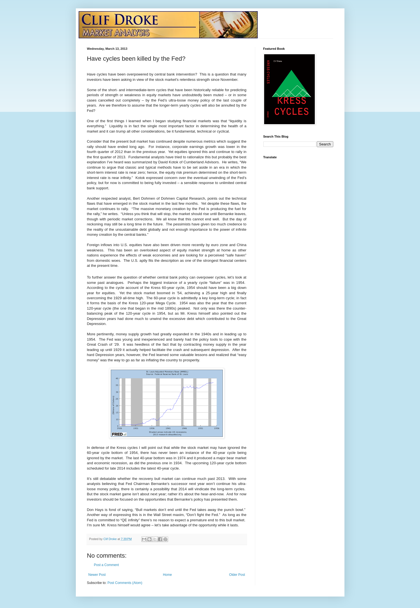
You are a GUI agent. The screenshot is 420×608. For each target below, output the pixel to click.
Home (167, 575)
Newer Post (97, 575)
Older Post (237, 575)
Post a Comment (106, 565)
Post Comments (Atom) (124, 583)
